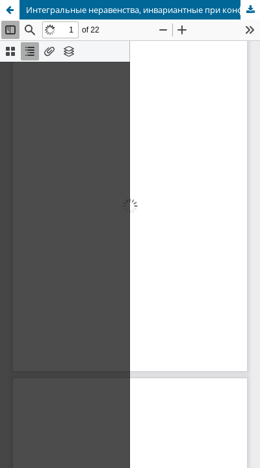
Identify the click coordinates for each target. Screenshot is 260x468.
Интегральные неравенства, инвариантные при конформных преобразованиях (143, 10)
